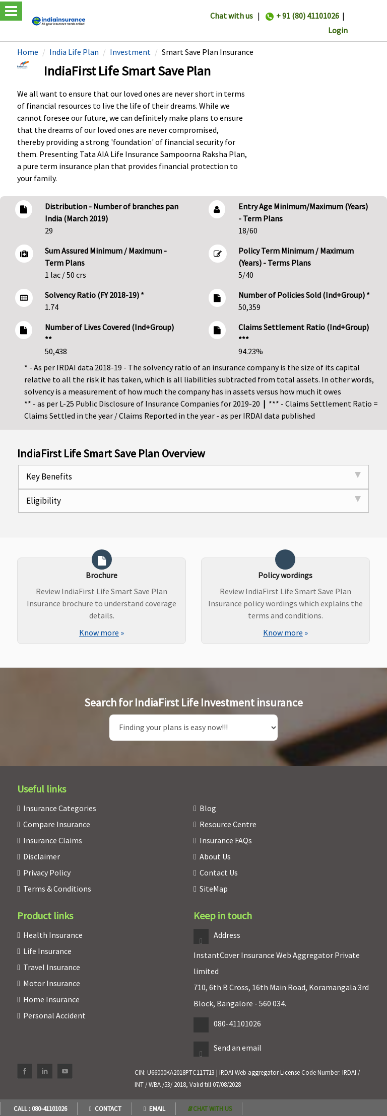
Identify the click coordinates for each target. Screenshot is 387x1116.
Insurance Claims (52, 840)
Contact (105, 1108)
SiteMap (214, 889)
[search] (193, 727)
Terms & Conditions (57, 889)
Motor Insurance (51, 983)
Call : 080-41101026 (39, 1108)
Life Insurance (47, 951)
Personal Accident (54, 1015)
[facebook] (24, 1071)
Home (27, 52)
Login (338, 30)
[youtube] (65, 1071)
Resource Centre (228, 824)
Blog (208, 808)
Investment (130, 52)
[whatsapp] (209, 1108)
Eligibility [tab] (193, 500)
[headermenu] (3, 1)
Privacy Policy (47, 872)
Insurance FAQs (226, 840)
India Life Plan (74, 52)
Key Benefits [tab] (193, 476)
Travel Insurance (51, 967)
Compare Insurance (56, 824)
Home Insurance (51, 999)
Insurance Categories (59, 808)
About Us (215, 856)
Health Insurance (53, 935)
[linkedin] (44, 1071)
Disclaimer (41, 856)
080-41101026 (237, 1023)
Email (154, 1108)
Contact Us (219, 872)
